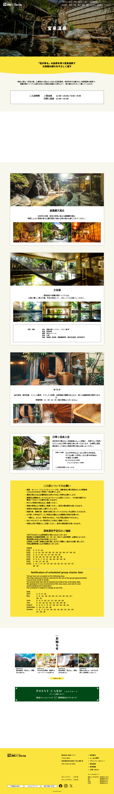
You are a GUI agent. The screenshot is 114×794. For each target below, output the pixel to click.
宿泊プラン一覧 (67, 1)
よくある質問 (94, 758)
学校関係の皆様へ (15, 786)
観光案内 (100, 5)
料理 (70, 5)
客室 (75, 5)
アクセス (107, 5)
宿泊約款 (93, 764)
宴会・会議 (81, 5)
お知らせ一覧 (57, 678)
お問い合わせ (94, 769)
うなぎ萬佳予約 (93, 1)
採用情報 (93, 767)
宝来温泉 (64, 5)
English (105, 1)
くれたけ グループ (32, 786)
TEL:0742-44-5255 (68, 764)
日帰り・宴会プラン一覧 (80, 1)
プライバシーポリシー (97, 761)
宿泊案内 (93, 755)
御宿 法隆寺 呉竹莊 (49, 786)
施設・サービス (91, 5)
